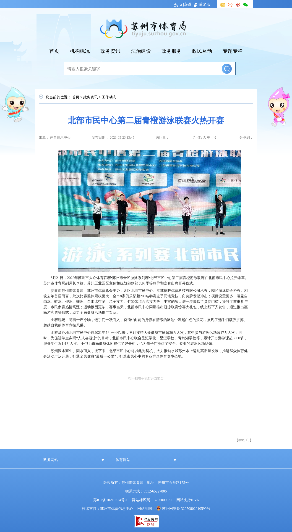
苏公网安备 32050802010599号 (186, 508)
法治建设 (141, 50)
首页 (54, 50)
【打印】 (244, 440)
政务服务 (172, 50)
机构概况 (80, 50)
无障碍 (182, 4)
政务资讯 (110, 50)
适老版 (202, 4)
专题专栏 (233, 50)
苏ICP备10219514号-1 (110, 499)
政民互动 (202, 50)
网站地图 (144, 508)
